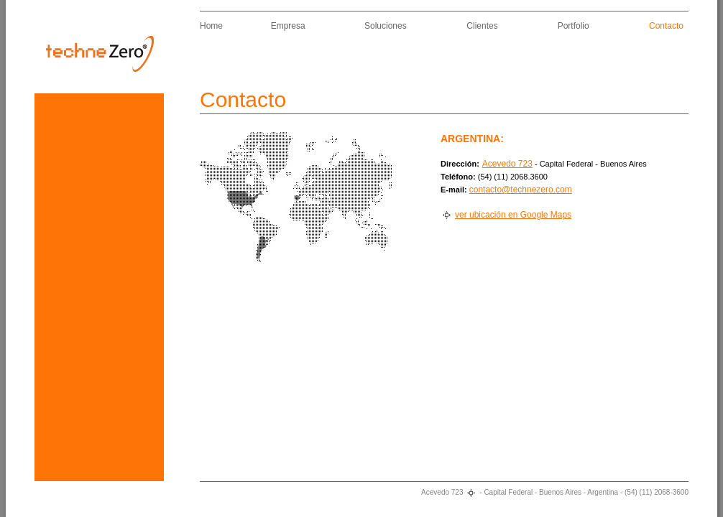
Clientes (481, 26)
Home (211, 26)
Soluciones (385, 26)
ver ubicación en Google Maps (513, 215)
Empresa (288, 26)
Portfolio (573, 26)
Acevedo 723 (507, 164)
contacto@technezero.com (520, 190)
